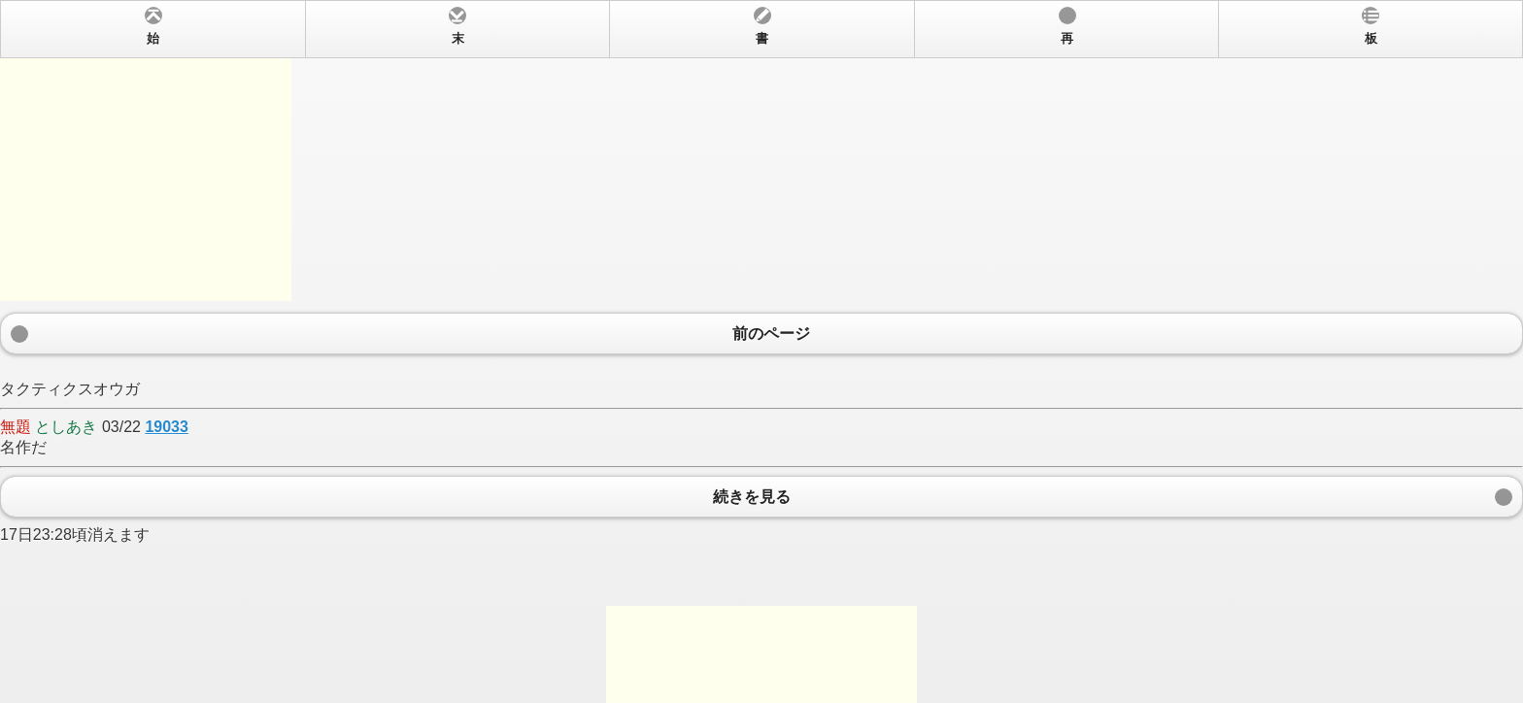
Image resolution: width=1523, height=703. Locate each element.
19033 (166, 426)
